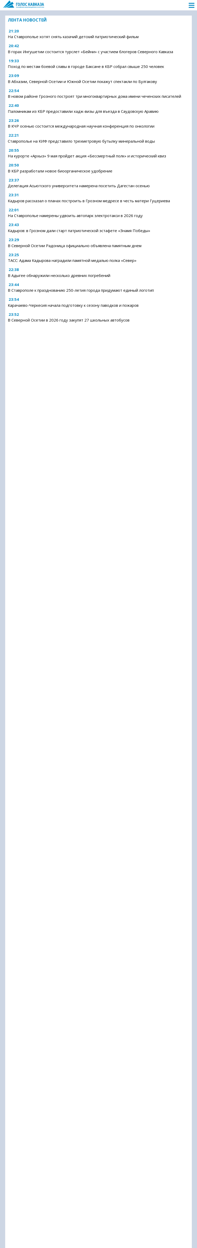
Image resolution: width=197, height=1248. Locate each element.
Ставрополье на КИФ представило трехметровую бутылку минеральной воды (81, 141)
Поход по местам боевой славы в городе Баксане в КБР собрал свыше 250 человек (86, 66)
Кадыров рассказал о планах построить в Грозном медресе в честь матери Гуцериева (89, 200)
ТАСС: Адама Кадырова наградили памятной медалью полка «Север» (72, 260)
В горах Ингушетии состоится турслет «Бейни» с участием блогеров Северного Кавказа (90, 51)
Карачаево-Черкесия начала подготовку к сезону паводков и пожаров (73, 305)
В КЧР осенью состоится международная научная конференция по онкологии (81, 126)
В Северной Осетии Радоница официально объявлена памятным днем (74, 245)
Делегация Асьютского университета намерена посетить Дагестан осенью (79, 185)
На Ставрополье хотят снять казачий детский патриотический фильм (73, 36)
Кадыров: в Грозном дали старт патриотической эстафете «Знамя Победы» (79, 230)
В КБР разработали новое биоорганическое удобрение (60, 170)
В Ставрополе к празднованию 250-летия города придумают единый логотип (81, 290)
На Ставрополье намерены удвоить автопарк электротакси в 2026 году (75, 215)
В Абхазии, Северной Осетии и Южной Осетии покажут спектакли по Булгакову (82, 81)
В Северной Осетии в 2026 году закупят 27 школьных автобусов (69, 320)
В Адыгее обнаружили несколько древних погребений (59, 275)
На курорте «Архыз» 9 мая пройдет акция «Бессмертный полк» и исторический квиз (87, 155)
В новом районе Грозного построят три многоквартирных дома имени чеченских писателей (94, 96)
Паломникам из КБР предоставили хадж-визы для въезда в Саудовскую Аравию (83, 111)
